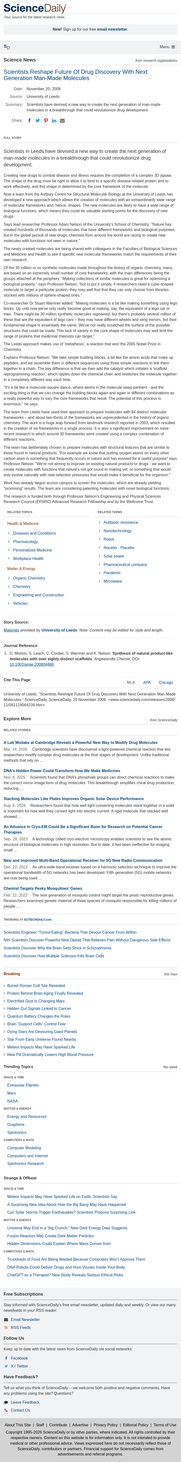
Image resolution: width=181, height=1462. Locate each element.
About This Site (18, 1425)
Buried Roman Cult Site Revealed (36, 986)
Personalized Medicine (32, 550)
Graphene (15, 1124)
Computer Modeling (24, 1148)
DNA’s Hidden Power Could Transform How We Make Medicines (62, 771)
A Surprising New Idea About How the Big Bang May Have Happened (66, 1205)
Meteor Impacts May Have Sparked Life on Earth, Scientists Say (62, 1197)
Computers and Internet (27, 1156)
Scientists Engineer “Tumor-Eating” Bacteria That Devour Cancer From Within (70, 932)
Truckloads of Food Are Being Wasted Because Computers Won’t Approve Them (76, 1259)
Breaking (12, 974)
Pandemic (112, 573)
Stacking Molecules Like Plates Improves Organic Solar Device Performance (74, 799)
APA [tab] (147, 682)
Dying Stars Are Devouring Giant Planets (42, 1032)
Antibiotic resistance (121, 522)
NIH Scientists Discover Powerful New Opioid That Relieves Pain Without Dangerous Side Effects (87, 940)
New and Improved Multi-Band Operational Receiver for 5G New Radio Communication (83, 860)
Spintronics (16, 1132)
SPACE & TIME (14, 1077)
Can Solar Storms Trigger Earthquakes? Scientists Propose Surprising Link (71, 1212)
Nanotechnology (118, 531)
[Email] (62, 120)
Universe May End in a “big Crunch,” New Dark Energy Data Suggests (67, 1228)
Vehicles (20, 603)
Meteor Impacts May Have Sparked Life (41, 1047)
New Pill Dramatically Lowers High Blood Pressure (50, 1055)
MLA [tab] (131, 682)
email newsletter (112, 29)
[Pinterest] (46, 120)
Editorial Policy (135, 1425)
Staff (40, 1425)
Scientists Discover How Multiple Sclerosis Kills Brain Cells (54, 956)
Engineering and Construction (38, 595)
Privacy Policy (106, 1425)
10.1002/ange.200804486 (32, 664)
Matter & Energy (21, 569)
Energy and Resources (27, 1117)
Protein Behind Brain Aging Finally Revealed (45, 993)
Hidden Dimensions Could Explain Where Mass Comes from (59, 1244)
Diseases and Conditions (34, 533)
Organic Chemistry (29, 578)
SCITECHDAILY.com (37, 919)
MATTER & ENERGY (17, 1108)
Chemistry (21, 587)
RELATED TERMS (110, 512)
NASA (12, 1101)
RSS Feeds (21, 1328)
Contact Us (20, 1410)
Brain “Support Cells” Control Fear (36, 1024)
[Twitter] (38, 120)
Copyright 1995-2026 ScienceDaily (35, 1432)
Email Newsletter (25, 1320)
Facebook (19, 1358)
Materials (11, 630)
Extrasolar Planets (23, 1085)
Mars (11, 1093)
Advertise (80, 1425)
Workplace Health (28, 559)
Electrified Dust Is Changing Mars (36, 1001)
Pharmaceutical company (125, 565)
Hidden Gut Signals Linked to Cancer (39, 1008)
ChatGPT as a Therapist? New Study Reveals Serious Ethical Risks (65, 1275)
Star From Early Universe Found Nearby (41, 1039)
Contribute (58, 1425)
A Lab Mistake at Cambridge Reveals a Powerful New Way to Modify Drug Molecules (81, 743)
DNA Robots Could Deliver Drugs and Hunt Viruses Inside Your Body (66, 1267)
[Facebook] (29, 120)
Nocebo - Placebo (119, 548)
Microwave (113, 581)
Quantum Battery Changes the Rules (38, 1016)
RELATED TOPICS (19, 512)
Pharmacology (25, 542)
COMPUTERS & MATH (19, 1140)
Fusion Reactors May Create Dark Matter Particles (50, 1236)
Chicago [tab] (166, 682)
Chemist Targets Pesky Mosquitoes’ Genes (43, 888)
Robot (109, 539)
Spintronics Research (25, 1164)
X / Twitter (19, 1366)
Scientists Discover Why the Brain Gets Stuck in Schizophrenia (57, 948)
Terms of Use (165, 1425)
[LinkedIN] (54, 120)
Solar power (114, 556)
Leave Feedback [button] (25, 1402)
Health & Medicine (23, 524)
